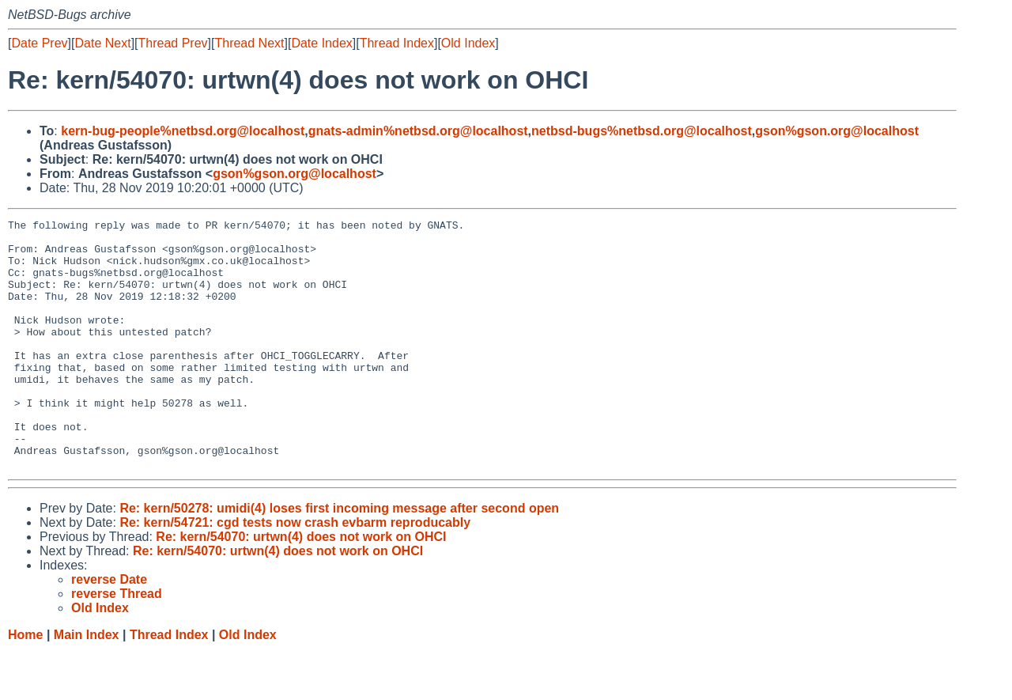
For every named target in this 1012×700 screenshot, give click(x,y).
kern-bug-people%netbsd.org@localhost (182, 131)
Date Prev (39, 43)
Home (25, 684)
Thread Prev (173, 43)
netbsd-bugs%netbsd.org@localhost (641, 131)
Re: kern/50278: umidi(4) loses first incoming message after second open (339, 558)
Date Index (321, 43)
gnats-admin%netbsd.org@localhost (418, 131)
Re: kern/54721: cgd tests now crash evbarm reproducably (294, 572)
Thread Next (249, 43)
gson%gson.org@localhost (837, 131)
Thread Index (397, 43)
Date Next (102, 43)
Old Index (468, 43)
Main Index (86, 684)
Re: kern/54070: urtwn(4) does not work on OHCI (301, 586)
